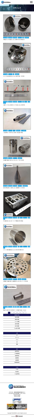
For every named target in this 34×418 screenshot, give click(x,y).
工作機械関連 (17, 353)
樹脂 (17, 344)
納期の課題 (17, 319)
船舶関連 (17, 357)
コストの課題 (17, 321)
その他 (17, 369)
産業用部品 (17, 351)
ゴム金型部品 (17, 373)
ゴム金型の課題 (17, 328)
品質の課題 (17, 323)
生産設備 (17, 360)
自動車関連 (17, 355)
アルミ (17, 339)
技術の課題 (17, 317)
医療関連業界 (17, 362)
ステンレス (17, 337)
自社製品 (17, 371)
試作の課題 (17, 326)
